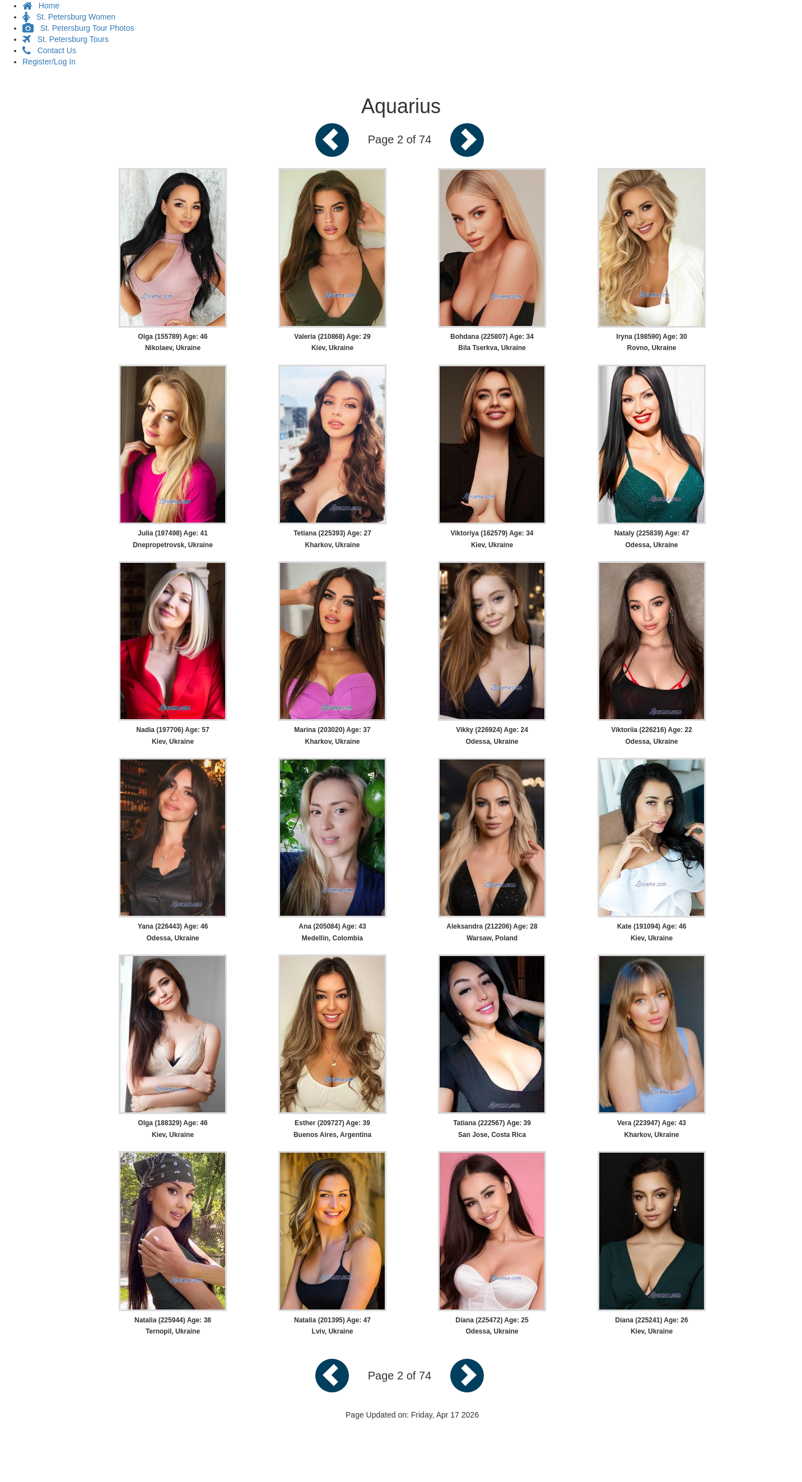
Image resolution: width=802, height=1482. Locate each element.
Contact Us (49, 50)
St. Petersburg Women (68, 16)
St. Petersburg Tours (65, 39)
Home (40, 5)
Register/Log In (49, 61)
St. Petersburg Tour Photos (78, 28)
